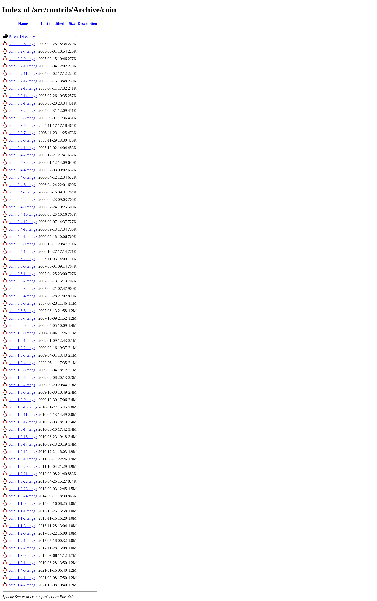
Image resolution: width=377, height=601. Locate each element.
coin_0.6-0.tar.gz (22, 266)
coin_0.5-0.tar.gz (22, 244)
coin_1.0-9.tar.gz (22, 400)
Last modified (52, 23)
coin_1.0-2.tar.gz (22, 348)
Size (72, 23)
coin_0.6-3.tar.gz (22, 288)
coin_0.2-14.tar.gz (23, 96)
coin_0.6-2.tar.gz (22, 281)
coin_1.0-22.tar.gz (23, 481)
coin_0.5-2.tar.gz (22, 259)
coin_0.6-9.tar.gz (22, 325)
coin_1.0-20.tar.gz (23, 466)
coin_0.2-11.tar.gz (23, 73)
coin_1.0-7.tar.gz (22, 385)
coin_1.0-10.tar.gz (23, 407)
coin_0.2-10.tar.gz (23, 66)
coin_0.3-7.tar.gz (22, 133)
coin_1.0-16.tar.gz (23, 437)
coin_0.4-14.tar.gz (23, 237)
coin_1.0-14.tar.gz (23, 429)
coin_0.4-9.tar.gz (22, 207)
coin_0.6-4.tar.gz (22, 296)
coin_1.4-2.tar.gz (22, 585)
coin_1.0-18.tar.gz (23, 452)
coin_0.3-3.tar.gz (22, 118)
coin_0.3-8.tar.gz (22, 140)
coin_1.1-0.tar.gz (22, 503)
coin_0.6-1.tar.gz (22, 274)
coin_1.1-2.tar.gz (22, 518)
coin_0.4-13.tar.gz (23, 229)
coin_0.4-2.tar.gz (22, 155)
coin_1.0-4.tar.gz (22, 363)
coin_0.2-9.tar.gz (22, 59)
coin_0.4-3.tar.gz (22, 162)
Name (23, 23)
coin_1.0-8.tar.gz (22, 392)
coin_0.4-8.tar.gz (22, 199)
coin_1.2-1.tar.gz (22, 540)
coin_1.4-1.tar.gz (22, 578)
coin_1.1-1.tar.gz (22, 511)
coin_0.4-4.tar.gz (22, 170)
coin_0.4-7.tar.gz (22, 192)
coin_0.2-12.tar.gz (23, 81)
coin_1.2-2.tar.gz (22, 548)
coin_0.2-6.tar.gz (22, 44)
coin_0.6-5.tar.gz (22, 303)
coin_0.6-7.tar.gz (22, 318)
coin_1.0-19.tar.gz (23, 459)
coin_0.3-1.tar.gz (22, 103)
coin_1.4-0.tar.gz (22, 570)
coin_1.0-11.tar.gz (23, 414)
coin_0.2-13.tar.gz (23, 88)
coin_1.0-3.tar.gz (22, 355)
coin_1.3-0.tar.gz (22, 555)
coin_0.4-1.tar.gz (22, 148)
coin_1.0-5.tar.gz (22, 370)
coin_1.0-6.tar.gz (22, 377)
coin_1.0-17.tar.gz (23, 444)
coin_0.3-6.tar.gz (22, 125)
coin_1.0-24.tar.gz (23, 496)
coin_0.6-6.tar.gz (22, 311)
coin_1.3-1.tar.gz (22, 563)
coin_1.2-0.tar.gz (22, 533)
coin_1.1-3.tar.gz (22, 526)
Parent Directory (22, 36)
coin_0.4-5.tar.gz (22, 177)
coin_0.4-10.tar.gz (23, 214)
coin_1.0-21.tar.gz (23, 474)
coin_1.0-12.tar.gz (23, 422)
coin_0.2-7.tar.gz (22, 51)
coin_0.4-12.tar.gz (23, 222)
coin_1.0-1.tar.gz (22, 340)
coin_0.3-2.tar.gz (22, 110)
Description (87, 23)
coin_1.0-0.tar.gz (22, 333)
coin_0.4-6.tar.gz (22, 185)
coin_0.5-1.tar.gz (22, 251)
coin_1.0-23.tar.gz (23, 489)
